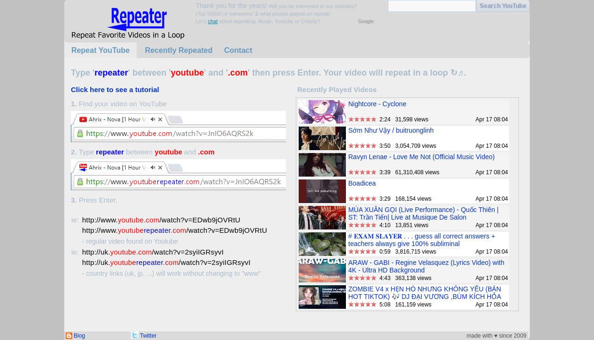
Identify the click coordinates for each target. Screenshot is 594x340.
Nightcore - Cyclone (377, 104)
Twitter (148, 335)
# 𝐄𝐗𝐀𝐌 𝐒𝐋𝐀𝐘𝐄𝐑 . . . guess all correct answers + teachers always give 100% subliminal (421, 239)
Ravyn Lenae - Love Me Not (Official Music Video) (421, 157)
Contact (238, 50)
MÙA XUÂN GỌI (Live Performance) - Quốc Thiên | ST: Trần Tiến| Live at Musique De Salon (423, 213)
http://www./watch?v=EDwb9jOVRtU (161, 220)
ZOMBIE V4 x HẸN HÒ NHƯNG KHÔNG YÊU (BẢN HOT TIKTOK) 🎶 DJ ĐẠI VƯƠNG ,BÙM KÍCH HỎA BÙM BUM (424, 296)
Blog (79, 335)
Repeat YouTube (100, 50)
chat (213, 21)
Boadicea (362, 183)
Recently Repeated (179, 50)
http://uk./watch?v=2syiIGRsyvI (153, 252)
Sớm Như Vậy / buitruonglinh (391, 130)
